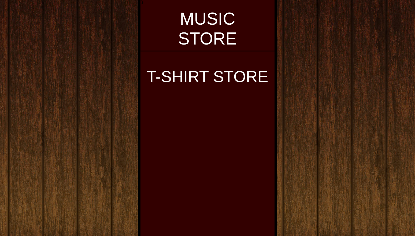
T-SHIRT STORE (207, 77)
